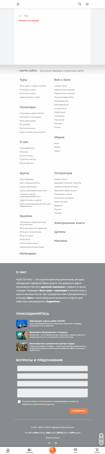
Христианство (60, 202)
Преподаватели (27, 148)
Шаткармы (59, 116)
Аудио (57, 151)
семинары (61, 290)
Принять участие (28, 159)
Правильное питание (64, 93)
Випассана (25, 124)
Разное (57, 209)
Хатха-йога (25, 239)
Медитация (59, 112)
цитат (51, 433)
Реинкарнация (61, 105)
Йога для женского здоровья (33, 228)
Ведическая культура (64, 90)
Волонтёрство (26, 163)
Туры (23, 79)
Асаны (57, 127)
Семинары (28, 107)
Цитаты (59, 232)
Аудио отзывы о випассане (32, 132)
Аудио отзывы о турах (30, 97)
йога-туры (45, 290)
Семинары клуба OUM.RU (32, 113)
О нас (24, 142)
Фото (56, 143)
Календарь (28, 253)
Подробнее (53, 301)
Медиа (59, 137)
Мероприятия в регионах (32, 247)
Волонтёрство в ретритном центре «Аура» (52, 343)
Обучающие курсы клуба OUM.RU (47, 321)
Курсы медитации (28, 187)
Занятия (26, 216)
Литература (63, 173)
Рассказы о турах (28, 90)
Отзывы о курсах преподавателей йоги (30, 195)
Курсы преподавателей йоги (33, 190)
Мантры (58, 123)
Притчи (58, 213)
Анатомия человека (63, 198)
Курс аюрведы (26, 179)
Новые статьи (60, 86)
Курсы (24, 173)
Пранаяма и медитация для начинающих (33, 223)
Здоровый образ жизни (65, 190)
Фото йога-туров (27, 93)
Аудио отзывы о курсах (30, 200)
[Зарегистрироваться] (56, 443)
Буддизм (58, 205)
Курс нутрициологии (30, 183)
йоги (30, 298)
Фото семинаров (28, 121)
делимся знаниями (52, 287)
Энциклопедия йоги (64, 97)
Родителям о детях (63, 194)
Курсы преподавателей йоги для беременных (35, 205)
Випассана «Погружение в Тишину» (48, 332)
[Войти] (87, 4)
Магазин (60, 240)
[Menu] (18, 4)
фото (62, 433)
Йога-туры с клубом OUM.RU (33, 86)
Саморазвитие (61, 101)
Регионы (24, 152)
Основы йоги (60, 108)
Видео (57, 147)
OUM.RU (47, 427)
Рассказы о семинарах (30, 117)
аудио (75, 433)
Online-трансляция (29, 243)
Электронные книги (69, 223)
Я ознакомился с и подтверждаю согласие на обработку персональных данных (50, 402)
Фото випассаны (27, 128)
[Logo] (52, 4)
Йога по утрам (26, 236)
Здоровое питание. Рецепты (67, 183)
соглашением (45, 401)
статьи (39, 433)
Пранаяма (59, 120)
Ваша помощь (26, 155)
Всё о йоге (62, 79)
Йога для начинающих (30, 232)
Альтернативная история (66, 187)
